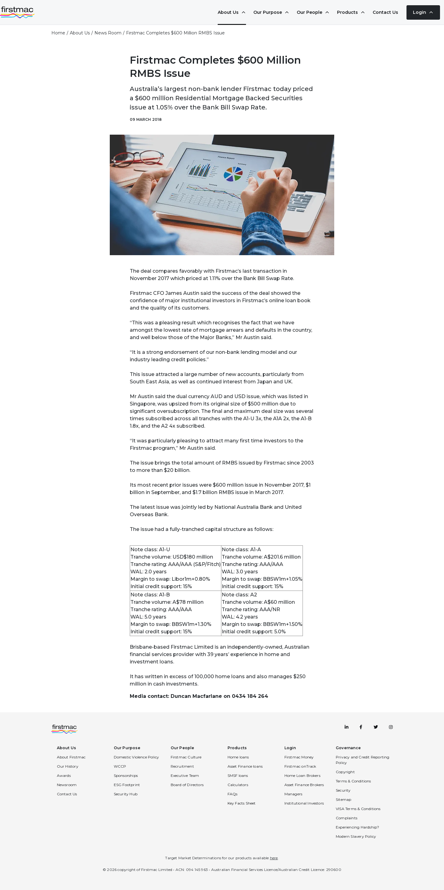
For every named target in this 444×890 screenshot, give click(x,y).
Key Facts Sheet (242, 803)
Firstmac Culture (186, 757)
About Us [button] (66, 748)
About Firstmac (71, 757)
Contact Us (385, 12)
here (274, 858)
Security (343, 790)
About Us (232, 12)
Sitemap (343, 799)
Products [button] (237, 748)
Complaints (346, 818)
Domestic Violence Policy (136, 757)
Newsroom (67, 784)
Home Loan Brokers (302, 775)
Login (423, 12)
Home (58, 33)
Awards (64, 775)
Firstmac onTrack (300, 766)
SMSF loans (238, 775)
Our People (313, 12)
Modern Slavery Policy (356, 836)
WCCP (120, 766)
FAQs (233, 794)
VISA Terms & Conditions (358, 808)
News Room (107, 33)
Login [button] (290, 748)
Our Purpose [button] (127, 748)
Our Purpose (271, 12)
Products (351, 12)
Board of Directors (187, 784)
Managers (293, 794)
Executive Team (185, 775)
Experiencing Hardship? (357, 827)
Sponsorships (126, 775)
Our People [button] (182, 748)
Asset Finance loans (245, 766)
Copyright (345, 771)
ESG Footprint (127, 784)
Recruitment (182, 766)
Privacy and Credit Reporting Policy (363, 760)
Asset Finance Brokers (304, 784)
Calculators (238, 784)
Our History (67, 766)
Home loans (238, 757)
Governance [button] (348, 748)
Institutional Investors (304, 803)
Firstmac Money (299, 757)
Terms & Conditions (353, 781)
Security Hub (125, 794)
